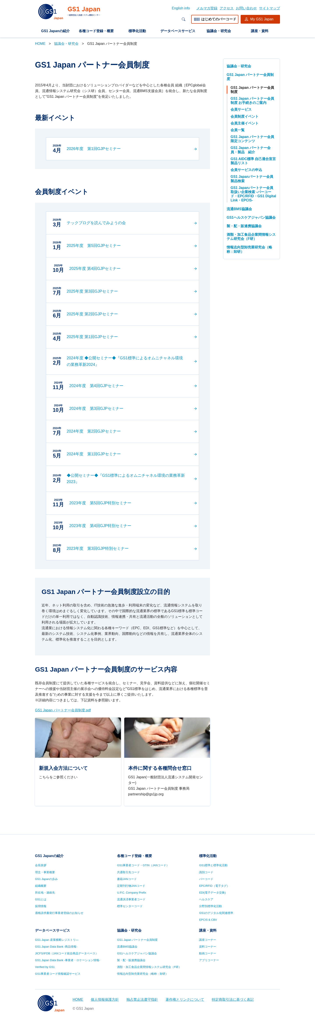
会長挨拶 (40, 865)
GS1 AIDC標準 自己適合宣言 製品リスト (253, 161)
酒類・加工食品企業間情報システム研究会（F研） (251, 237)
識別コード (206, 872)
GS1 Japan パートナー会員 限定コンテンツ (252, 139)
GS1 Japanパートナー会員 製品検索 (252, 179)
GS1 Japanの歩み (46, 879)
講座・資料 (259, 31)
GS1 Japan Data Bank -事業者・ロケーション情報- (67, 960)
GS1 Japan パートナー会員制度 (250, 77)
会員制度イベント (245, 116)
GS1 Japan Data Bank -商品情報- (56, 946)
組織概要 (40, 885)
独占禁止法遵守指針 (142, 999)
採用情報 (40, 906)
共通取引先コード (128, 872)
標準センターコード (130, 906)
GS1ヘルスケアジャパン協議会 (251, 217)
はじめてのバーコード (214, 19)
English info (181, 8)
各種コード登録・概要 (96, 31)
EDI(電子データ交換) (212, 892)
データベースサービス (177, 31)
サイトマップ (269, 8)
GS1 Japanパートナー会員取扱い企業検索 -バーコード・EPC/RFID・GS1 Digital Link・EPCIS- (253, 194)
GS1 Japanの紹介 (55, 31)
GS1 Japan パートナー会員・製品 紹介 (251, 150)
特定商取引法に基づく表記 (233, 999)
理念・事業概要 (45, 872)
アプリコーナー (209, 960)
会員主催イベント (245, 123)
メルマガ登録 (206, 8)
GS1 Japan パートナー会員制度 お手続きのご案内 (252, 101)
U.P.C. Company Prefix (131, 892)
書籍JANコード (127, 879)
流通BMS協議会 (239, 209)
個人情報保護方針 (105, 999)
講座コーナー (207, 939)
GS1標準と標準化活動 (213, 865)
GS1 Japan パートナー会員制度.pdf (63, 710)
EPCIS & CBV (208, 919)
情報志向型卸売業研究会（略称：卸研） (249, 249)
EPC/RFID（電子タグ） (214, 885)
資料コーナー (207, 946)
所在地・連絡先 (45, 892)
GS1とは (40, 899)
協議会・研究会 (218, 31)
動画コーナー (207, 953)
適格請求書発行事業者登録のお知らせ (59, 913)
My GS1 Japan (261, 19)
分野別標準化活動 (210, 906)
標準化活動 (137, 31)
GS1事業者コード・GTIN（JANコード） (143, 865)
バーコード (206, 879)
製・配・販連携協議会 (244, 226)
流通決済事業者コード (131, 899)
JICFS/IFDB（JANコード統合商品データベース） (66, 953)
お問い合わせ (246, 8)
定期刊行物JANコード (131, 885)
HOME (40, 43)
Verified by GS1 (45, 967)
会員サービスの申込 (246, 170)
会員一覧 (238, 130)
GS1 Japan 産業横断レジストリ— (57, 939)
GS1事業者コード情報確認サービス (57, 973)
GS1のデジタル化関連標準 (216, 913)
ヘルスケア (206, 899)
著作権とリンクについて (185, 999)
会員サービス (241, 109)
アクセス (227, 8)
